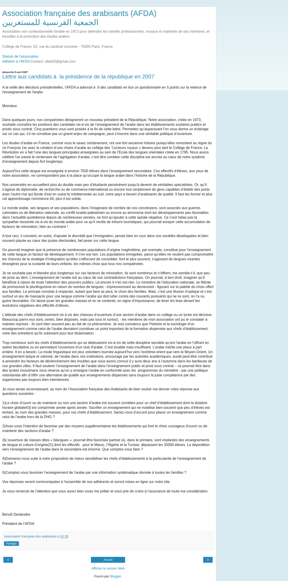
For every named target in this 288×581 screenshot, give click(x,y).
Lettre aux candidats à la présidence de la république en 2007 (78, 76)
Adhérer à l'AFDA (16, 61)
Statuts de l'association (20, 56)
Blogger (115, 576)
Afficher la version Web (107, 568)
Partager (11, 543)
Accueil (108, 559)
